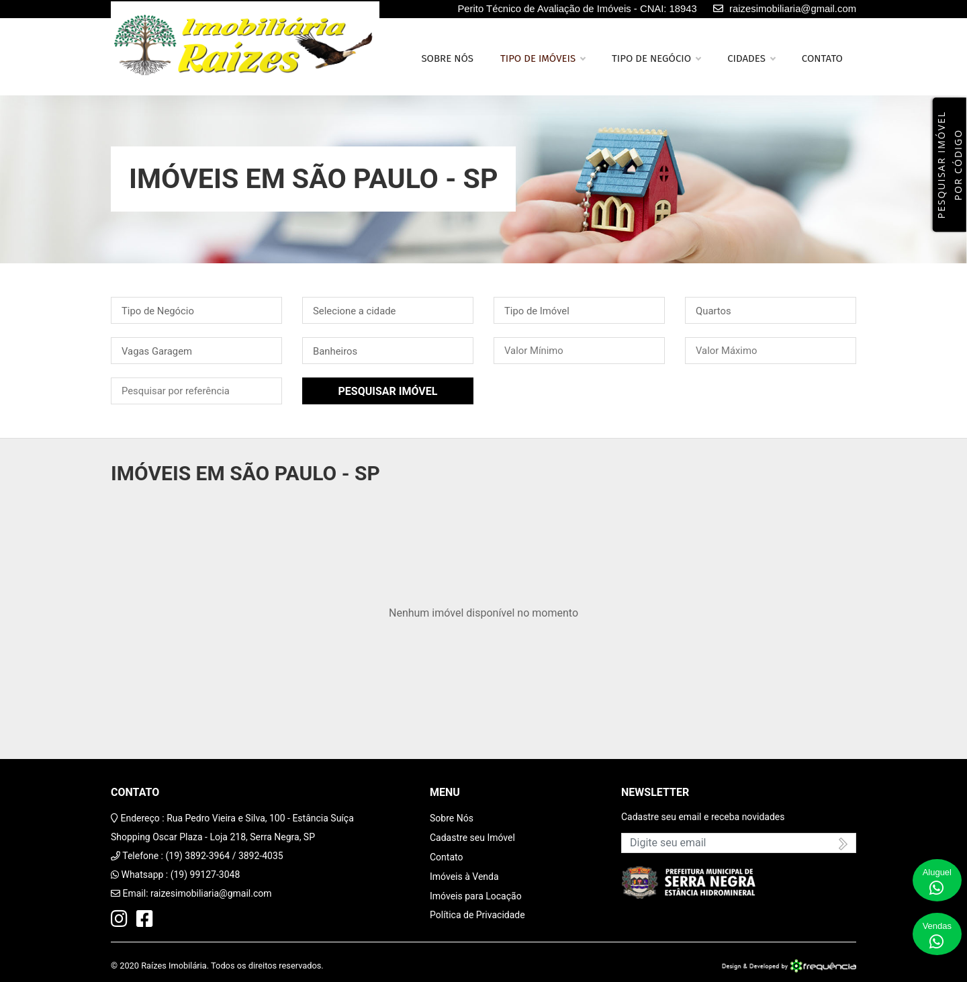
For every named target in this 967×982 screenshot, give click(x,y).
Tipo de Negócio (656, 58)
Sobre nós (447, 58)
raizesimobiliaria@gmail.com (211, 893)
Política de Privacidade (477, 914)
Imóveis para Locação (476, 896)
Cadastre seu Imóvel (472, 837)
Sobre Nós (451, 818)
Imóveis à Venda (464, 876)
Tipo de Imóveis (542, 58)
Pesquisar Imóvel (388, 391)
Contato (822, 58)
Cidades (751, 58)
